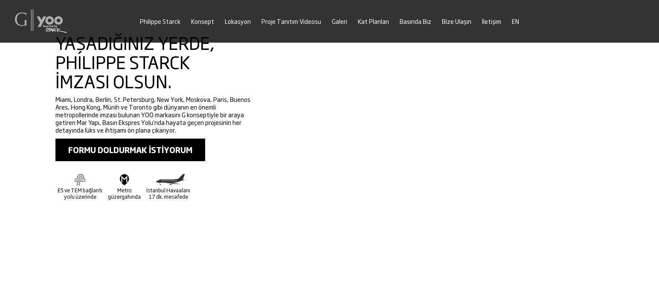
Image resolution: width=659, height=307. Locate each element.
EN (515, 22)
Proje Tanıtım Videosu (291, 22)
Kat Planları (373, 22)
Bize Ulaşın (456, 22)
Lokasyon (238, 22)
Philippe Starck (160, 22)
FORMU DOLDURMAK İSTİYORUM (130, 150)
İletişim (491, 22)
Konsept (202, 22)
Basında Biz (415, 22)
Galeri (339, 22)
